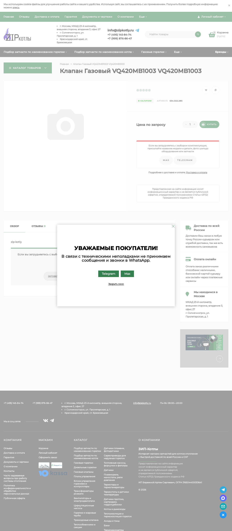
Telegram (108, 273)
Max (127, 273)
